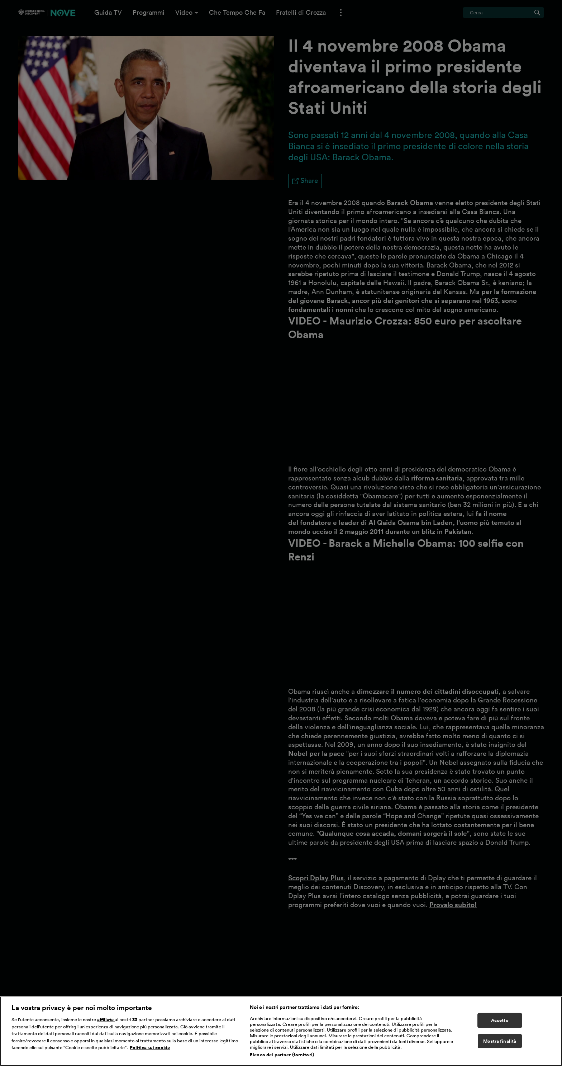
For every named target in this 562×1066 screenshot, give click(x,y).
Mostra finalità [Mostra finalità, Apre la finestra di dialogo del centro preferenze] (499, 1041)
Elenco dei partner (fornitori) (282, 1054)
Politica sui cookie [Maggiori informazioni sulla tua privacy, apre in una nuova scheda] (150, 1047)
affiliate (106, 1019)
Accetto (500, 1020)
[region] (281, 1031)
